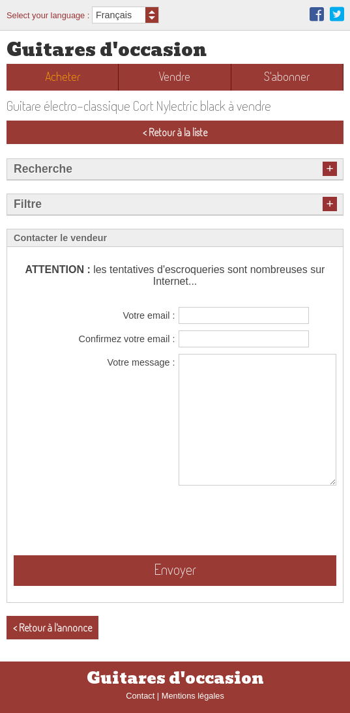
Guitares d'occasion (107, 50)
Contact (140, 696)
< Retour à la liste (175, 132)
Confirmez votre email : (127, 339)
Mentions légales (193, 696)
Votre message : (141, 362)
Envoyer (175, 569)
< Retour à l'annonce (52, 627)
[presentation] (237, 520)
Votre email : (149, 315)
